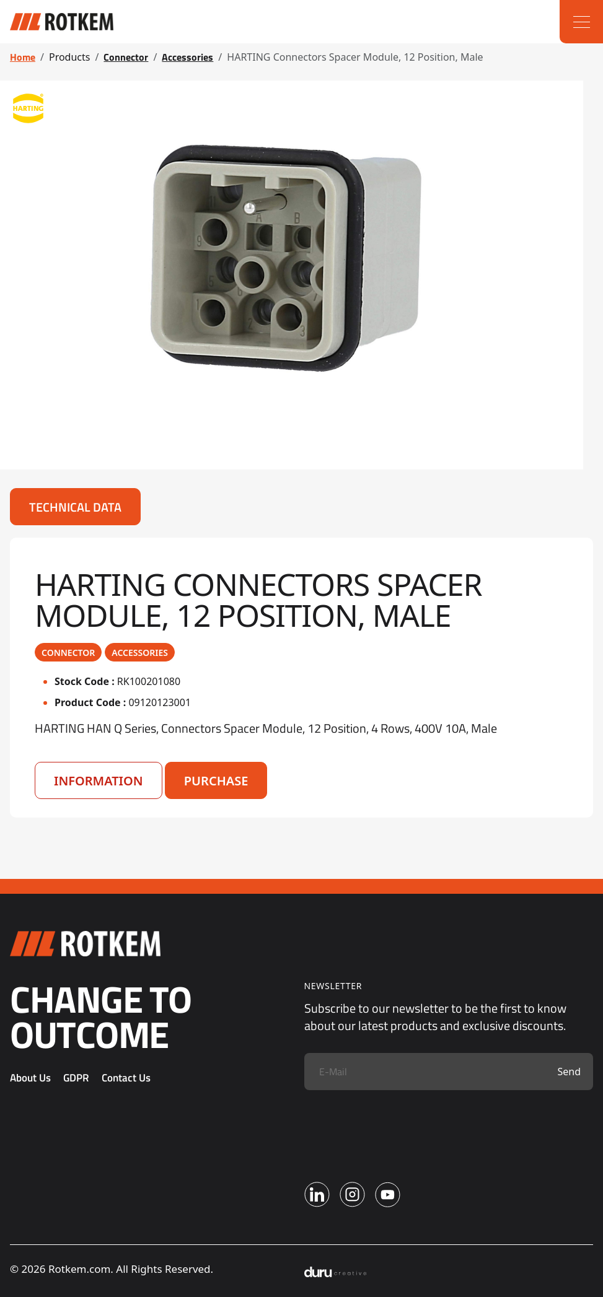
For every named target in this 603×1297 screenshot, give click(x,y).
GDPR (76, 1078)
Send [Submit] (569, 1071)
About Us (30, 1078)
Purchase (216, 780)
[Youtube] (387, 1194)
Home (22, 57)
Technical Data (75, 507)
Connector (125, 57)
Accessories (187, 57)
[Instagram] (352, 1194)
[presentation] (398, 1127)
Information (98, 780)
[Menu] (581, 21)
